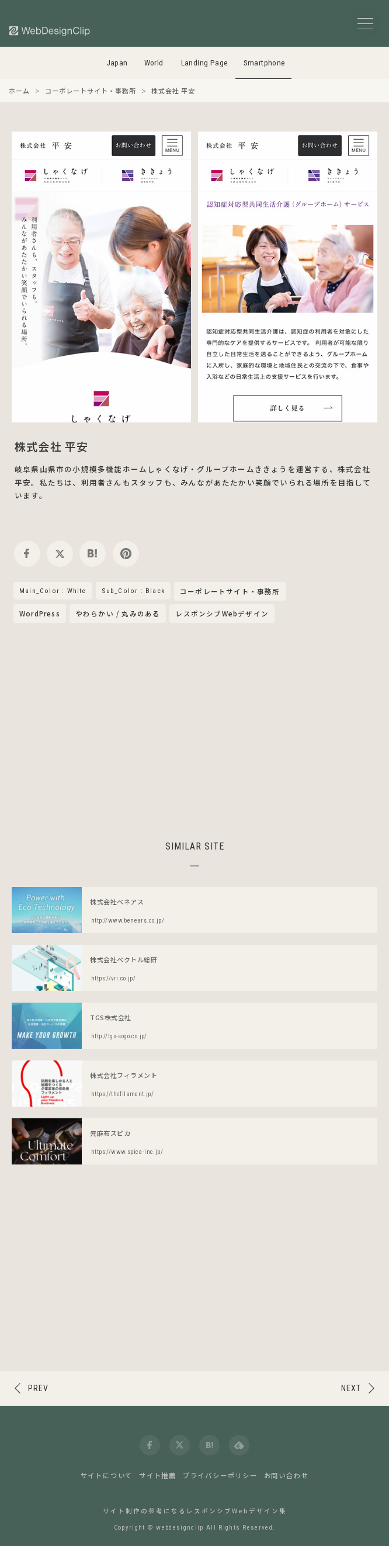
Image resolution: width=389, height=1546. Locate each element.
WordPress (39, 613)
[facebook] (27, 553)
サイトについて (107, 1475)
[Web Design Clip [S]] (50, 31)
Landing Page (204, 62)
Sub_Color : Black (133, 591)
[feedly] (239, 1445)
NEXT (351, 1388)
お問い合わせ (286, 1475)
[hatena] (92, 553)
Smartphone (265, 62)
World (154, 62)
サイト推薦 (157, 1475)
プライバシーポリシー (220, 1475)
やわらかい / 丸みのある (118, 613)
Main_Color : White (52, 591)
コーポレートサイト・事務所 (230, 592)
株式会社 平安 (51, 446)
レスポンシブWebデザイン (222, 613)
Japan (117, 62)
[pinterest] (126, 553)
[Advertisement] (194, 730)
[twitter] (60, 553)
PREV (38, 1388)
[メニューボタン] (365, 24)
